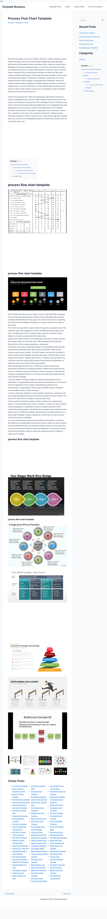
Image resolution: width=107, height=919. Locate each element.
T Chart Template (18, 840)
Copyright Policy (58, 7)
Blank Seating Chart (57, 835)
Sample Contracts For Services (90, 37)
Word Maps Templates (58, 870)
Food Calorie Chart (57, 859)
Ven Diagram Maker (38, 854)
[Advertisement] (25, 41)
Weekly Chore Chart (57, 805)
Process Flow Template (20, 786)
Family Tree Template (39, 876)
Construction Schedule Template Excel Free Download (58, 799)
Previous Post (9, 905)
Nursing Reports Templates (89, 48)
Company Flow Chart (19, 811)
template (82, 60)
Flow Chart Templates (20, 813)
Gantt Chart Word (18, 887)
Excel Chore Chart (37, 887)
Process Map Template (20, 821)
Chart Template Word (57, 846)
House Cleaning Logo (87, 41)
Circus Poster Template (87, 33)
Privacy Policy (80, 7)
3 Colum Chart (55, 862)
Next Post (67, 905)
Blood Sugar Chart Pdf (39, 838)
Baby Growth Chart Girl (39, 821)
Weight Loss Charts (57, 832)
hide (19, 161)
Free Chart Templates (20, 830)
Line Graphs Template (20, 884)
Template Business (13, 6)
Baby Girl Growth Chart (39, 849)
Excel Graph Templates (39, 797)
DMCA (69, 7)
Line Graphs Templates (39, 851)
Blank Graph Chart (56, 843)
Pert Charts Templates (20, 843)
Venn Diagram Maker (19, 868)
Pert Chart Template (19, 838)
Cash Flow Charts (37, 835)
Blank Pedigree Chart (38, 873)
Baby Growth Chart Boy (39, 878)
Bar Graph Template (57, 813)
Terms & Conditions (96, 7)
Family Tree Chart (56, 873)
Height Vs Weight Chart (39, 846)
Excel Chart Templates (20, 870)
